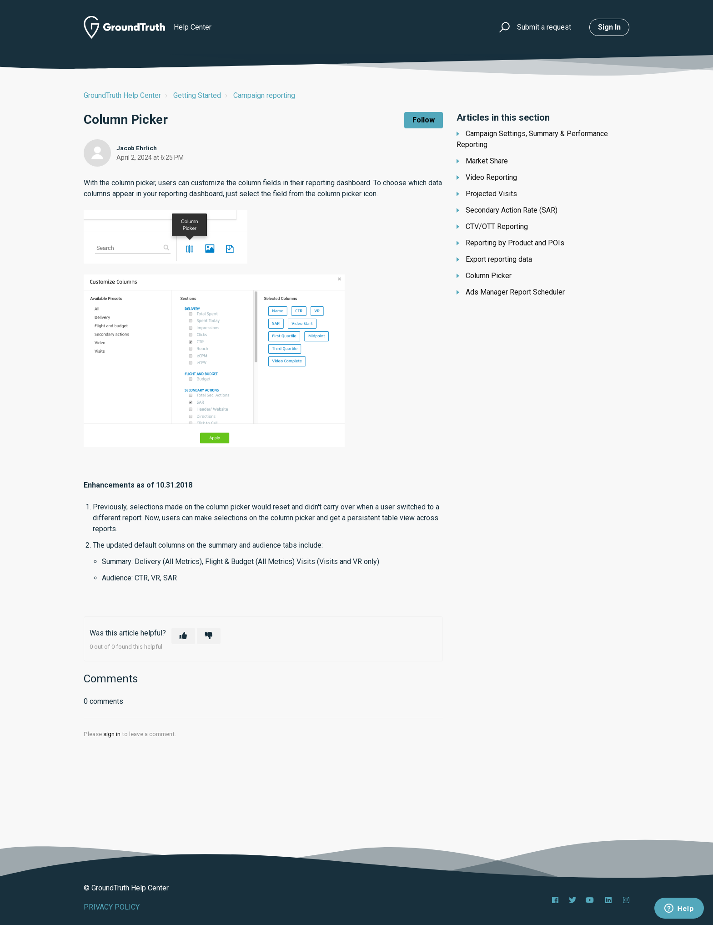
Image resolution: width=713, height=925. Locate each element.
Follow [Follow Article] (423, 120)
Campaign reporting (264, 95)
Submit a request (544, 27)
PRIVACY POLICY (112, 907)
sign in (112, 733)
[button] (503, 27)
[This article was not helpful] (209, 636)
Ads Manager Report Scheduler (515, 292)
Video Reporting (491, 177)
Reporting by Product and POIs (515, 243)
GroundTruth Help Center (122, 95)
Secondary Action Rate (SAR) (511, 210)
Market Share (487, 161)
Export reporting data (499, 259)
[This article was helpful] (183, 636)
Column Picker (489, 275)
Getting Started (197, 95)
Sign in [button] (609, 27)
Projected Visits (491, 193)
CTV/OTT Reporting (497, 226)
